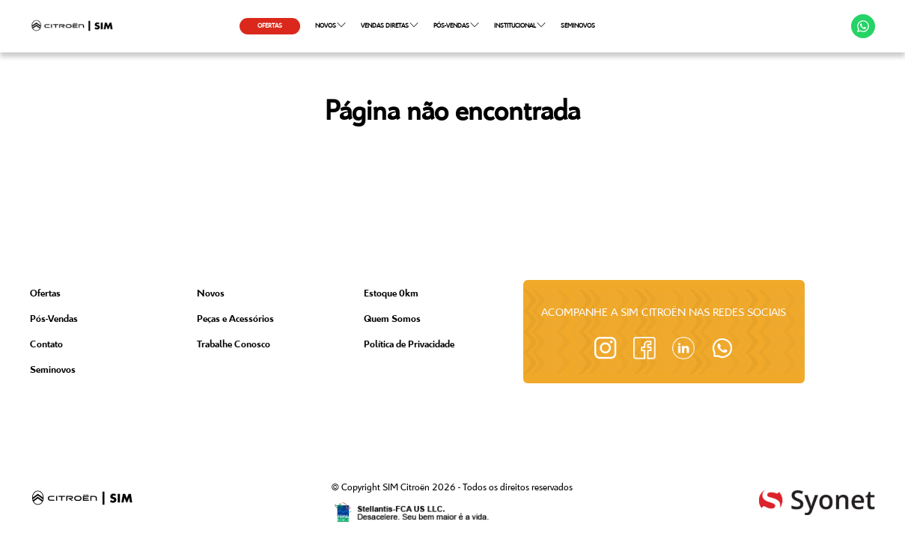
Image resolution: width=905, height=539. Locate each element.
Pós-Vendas (54, 319)
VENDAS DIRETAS (389, 24)
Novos (211, 293)
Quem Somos (392, 319)
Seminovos (53, 370)
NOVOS (330, 24)
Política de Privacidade (409, 344)
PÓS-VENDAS (456, 24)
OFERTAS (270, 25)
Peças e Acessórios (235, 319)
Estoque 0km (391, 293)
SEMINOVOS (578, 25)
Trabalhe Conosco (233, 344)
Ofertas (45, 293)
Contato (46, 344)
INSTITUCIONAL (520, 24)
